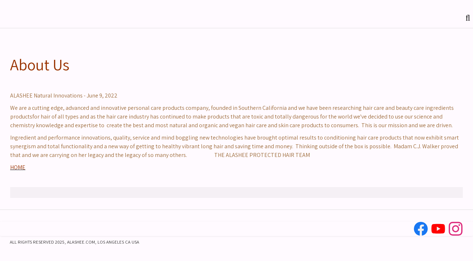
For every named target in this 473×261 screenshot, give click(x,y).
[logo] (11, 16)
